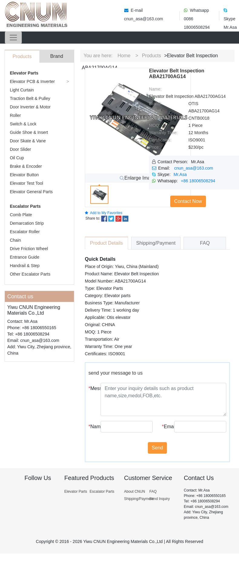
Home (124, 55)
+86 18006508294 (198, 180)
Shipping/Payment (138, 499)
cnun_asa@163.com (193, 168)
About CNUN (134, 491)
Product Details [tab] (106, 243)
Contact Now (188, 201)
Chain (15, 240)
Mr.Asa (180, 174)
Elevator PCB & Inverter (32, 81)
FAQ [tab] (205, 243)
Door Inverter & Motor (30, 106)
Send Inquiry (159, 499)
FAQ (153, 491)
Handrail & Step (24, 265)
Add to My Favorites (103, 213)
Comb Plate (21, 214)
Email (166, 426)
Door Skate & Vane (28, 140)
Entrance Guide (24, 257)
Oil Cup (17, 157)
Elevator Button (24, 174)
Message (92, 388)
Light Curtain (22, 90)
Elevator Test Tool (26, 183)
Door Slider (20, 149)
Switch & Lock (23, 123)
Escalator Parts (25, 206)
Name (92, 426)
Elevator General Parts (31, 191)
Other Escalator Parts (30, 274)
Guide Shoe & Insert (29, 132)
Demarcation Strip (27, 223)
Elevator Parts (24, 73)
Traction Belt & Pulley (30, 98)
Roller (15, 115)
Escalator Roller (25, 231)
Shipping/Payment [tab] (156, 243)
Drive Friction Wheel (29, 248)
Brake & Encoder (26, 166)
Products (151, 55)
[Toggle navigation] (13, 37)
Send (157, 447)
